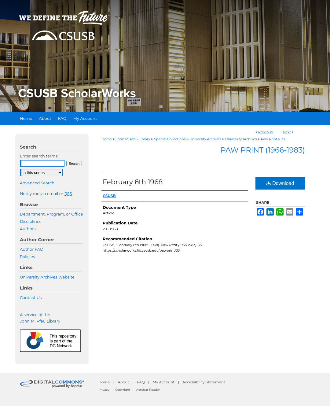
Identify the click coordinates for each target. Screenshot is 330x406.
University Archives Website (47, 277)
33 (283, 139)
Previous (265, 132)
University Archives (241, 139)
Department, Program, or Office (51, 214)
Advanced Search (37, 182)
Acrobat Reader (148, 390)
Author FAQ (31, 249)
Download (280, 183)
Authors (28, 228)
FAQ (141, 382)
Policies (27, 256)
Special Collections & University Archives (187, 139)
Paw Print (269, 139)
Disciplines (30, 221)
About (123, 382)
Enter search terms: (39, 155)
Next (287, 132)
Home (106, 139)
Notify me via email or (46, 193)
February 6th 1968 (133, 182)
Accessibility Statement (203, 382)
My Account (164, 382)
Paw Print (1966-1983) (263, 150)
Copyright (122, 390)
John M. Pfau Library (133, 139)
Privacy (103, 390)
